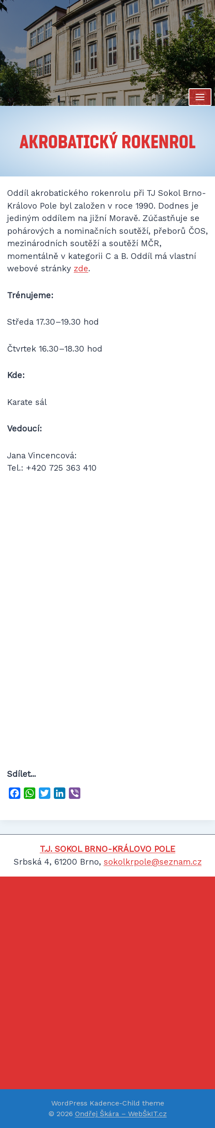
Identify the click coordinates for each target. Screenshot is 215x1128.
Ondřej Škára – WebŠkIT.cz (121, 1113)
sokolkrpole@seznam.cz (153, 862)
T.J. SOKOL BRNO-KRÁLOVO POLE (107, 849)
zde (81, 268)
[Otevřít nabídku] (200, 97)
